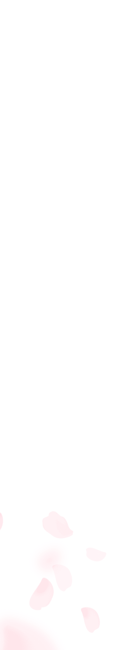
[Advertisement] (59, 498)
